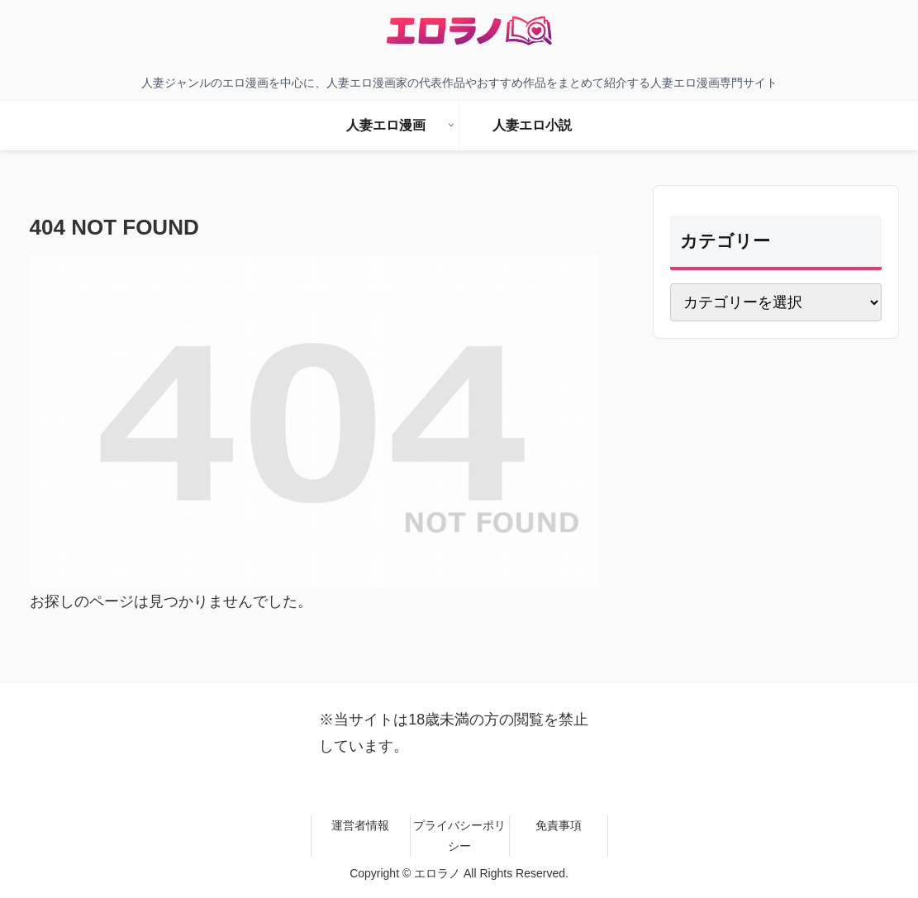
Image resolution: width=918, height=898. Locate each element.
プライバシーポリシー (459, 836)
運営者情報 (360, 825)
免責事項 (558, 825)
